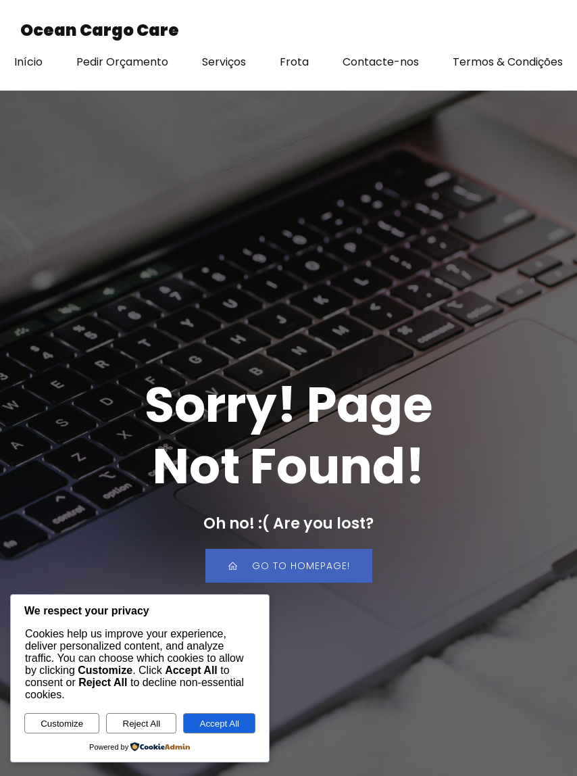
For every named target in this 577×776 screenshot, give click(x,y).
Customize (62, 724)
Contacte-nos (381, 62)
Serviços (224, 62)
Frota (294, 62)
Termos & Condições (508, 62)
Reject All (142, 724)
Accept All (220, 724)
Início (28, 62)
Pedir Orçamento (122, 62)
